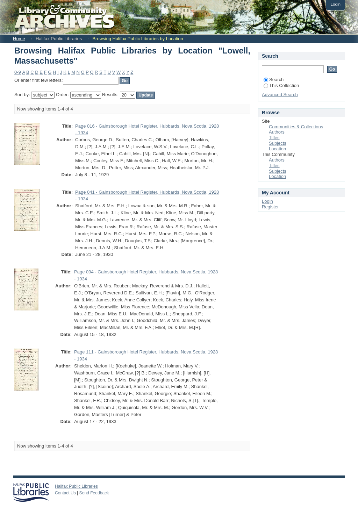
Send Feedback (94, 493)
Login (335, 4)
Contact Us (65, 493)
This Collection (281, 85)
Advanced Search (280, 94)
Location (277, 148)
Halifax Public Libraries (76, 486)
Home (19, 38)
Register (270, 206)
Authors (277, 132)
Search (274, 79)
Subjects (277, 143)
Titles (274, 137)
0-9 (17, 72)
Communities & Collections (296, 126)
